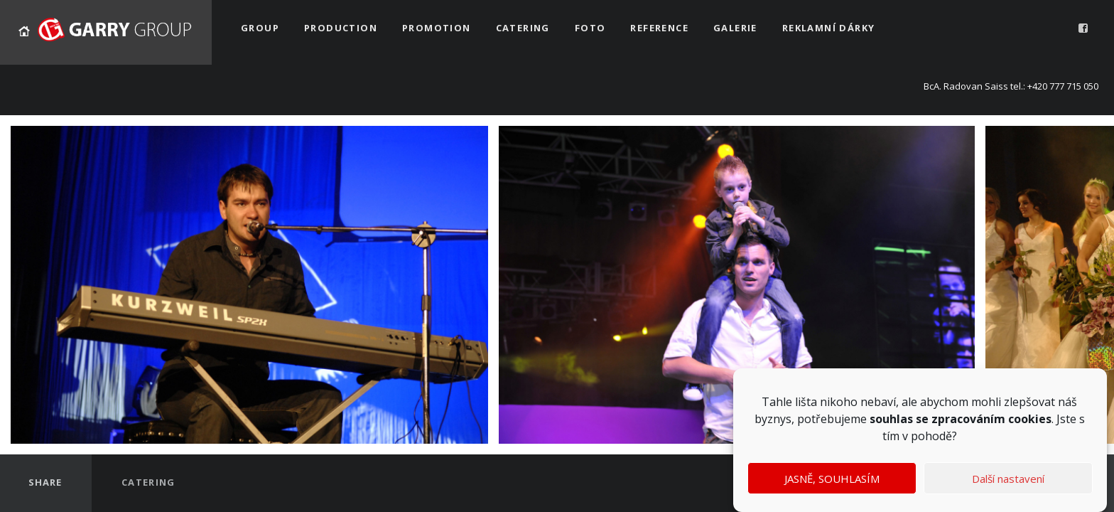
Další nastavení (1008, 478)
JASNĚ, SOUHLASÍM (832, 478)
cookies (1029, 419)
